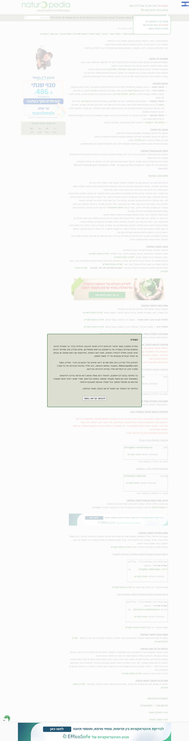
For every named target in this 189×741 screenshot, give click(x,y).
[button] (94, 398)
